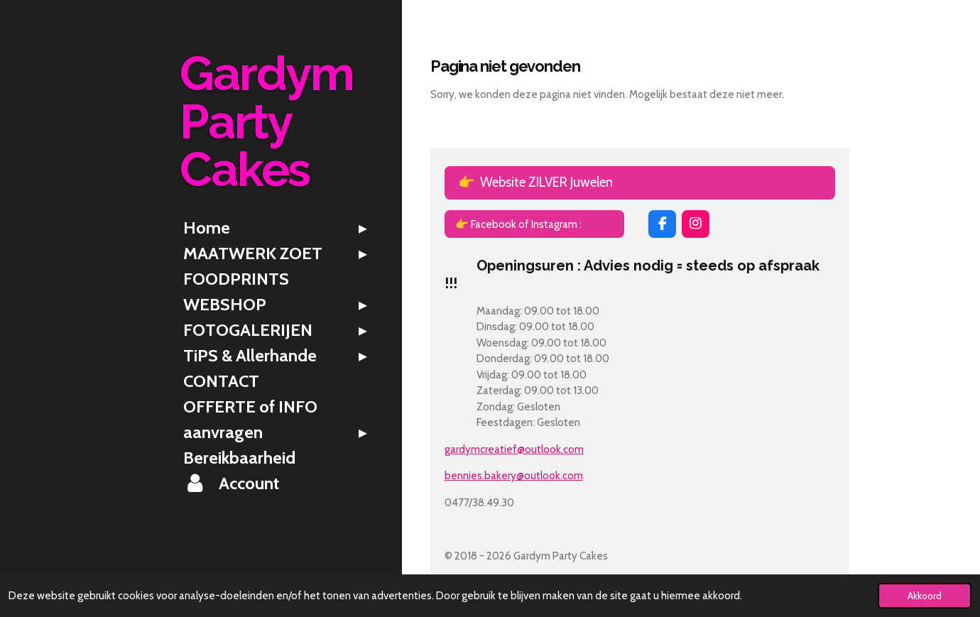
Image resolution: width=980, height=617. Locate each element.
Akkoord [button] (925, 595)
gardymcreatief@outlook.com (514, 449)
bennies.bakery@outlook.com (514, 475)
